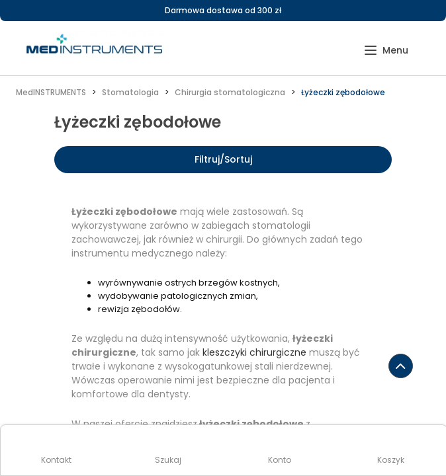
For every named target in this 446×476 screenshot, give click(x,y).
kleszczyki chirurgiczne (254, 352)
